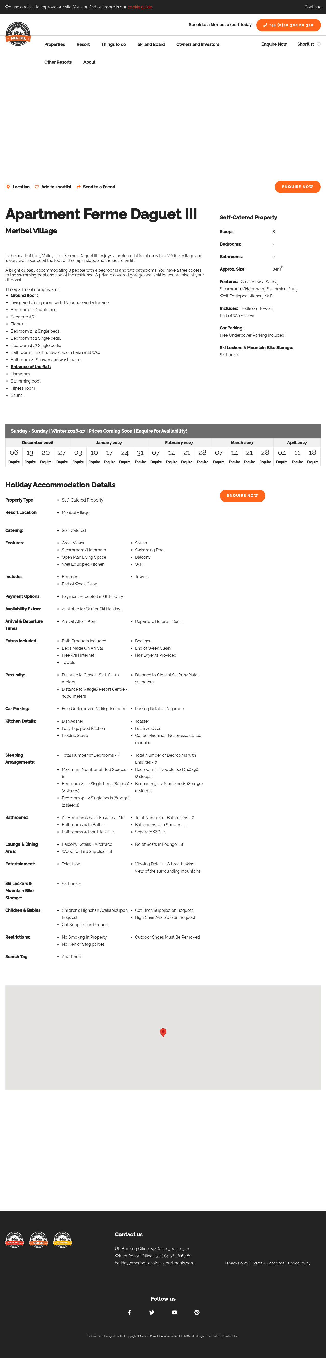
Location (21, 186)
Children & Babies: (23, 910)
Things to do (113, 44)
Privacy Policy (236, 1263)
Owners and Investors (197, 44)
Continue (313, 7)
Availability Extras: (23, 609)
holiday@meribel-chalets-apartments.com (155, 1263)
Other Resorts (58, 62)
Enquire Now (274, 44)
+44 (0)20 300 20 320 (288, 25)
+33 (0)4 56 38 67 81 (172, 1256)
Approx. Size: (232, 269)
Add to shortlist (57, 186)
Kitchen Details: (20, 721)
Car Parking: (231, 328)
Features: (229, 281)
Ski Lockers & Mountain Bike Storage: (256, 347)
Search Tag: (16, 956)
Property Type (19, 500)
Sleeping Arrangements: (20, 759)
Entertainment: (20, 864)
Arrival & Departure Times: (24, 625)
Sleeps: (227, 231)
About (89, 62)
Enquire (14, 462)
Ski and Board (151, 44)
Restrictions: (17, 937)
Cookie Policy (299, 1263)
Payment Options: (22, 596)
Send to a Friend (101, 186)
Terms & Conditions (268, 1263)
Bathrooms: (231, 256)
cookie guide (140, 7)
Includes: (229, 308)
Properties (54, 44)
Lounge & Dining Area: (21, 848)
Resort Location (21, 512)
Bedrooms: (230, 244)
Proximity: (15, 675)
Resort (83, 44)
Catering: (14, 530)
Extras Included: (21, 641)
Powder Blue (230, 1336)
